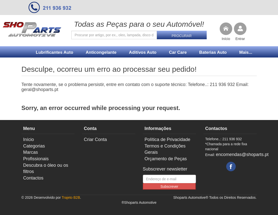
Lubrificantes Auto (54, 52)
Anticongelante (101, 52)
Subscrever (169, 186)
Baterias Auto (213, 52)
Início (226, 39)
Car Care (178, 52)
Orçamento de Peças (166, 158)
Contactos (33, 178)
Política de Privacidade (167, 139)
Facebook (231, 166)
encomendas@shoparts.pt (242, 154)
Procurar (182, 36)
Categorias (34, 146)
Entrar (240, 39)
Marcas (30, 152)
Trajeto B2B (71, 198)
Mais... (245, 52)
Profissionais (36, 158)
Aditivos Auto (142, 52)
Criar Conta (95, 139)
